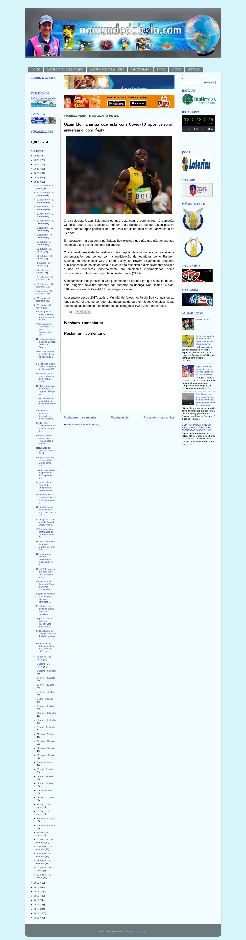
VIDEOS (176, 69)
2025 (37, 160)
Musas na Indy (203, 319)
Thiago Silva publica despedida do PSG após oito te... (46, 474)
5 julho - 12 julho (45, 699)
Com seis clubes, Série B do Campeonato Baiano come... (44, 486)
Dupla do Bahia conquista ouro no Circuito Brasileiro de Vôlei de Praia (204, 370)
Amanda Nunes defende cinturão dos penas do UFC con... (45, 647)
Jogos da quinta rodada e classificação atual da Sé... (44, 622)
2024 (37, 164)
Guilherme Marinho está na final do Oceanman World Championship (205, 340)
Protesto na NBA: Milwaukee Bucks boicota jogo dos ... (46, 498)
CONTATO (194, 69)
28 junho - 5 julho (45, 706)
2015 (37, 900)
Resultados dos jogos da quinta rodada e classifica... (45, 610)
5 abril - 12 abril (44, 790)
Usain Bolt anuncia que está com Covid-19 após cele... (45, 573)
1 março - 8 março (46, 825)
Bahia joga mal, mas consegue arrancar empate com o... (45, 315)
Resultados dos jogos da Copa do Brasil (46, 450)
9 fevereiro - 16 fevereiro (44, 848)
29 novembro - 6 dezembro (44, 215)
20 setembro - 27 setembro (45, 278)
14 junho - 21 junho (46, 720)
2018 (37, 887)
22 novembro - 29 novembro (45, 222)
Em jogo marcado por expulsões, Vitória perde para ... (45, 461)
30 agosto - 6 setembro (43, 299)
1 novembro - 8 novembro (44, 236)
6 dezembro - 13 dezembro (44, 208)
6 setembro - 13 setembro (44, 292)
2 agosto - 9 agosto (46, 671)
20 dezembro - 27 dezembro (45, 194)
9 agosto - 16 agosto (43, 665)
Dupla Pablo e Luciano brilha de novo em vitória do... (46, 427)
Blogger (143, 931)
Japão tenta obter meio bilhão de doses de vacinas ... (46, 402)
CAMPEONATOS (141, 69)
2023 (37, 169)
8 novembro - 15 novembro (44, 229)
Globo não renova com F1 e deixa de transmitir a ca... (45, 355)
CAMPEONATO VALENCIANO (64, 69)
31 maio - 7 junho (45, 734)
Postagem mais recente (80, 417)
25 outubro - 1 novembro (43, 243)
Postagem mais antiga (159, 417)
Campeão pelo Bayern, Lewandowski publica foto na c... (44, 559)
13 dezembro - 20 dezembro (45, 201)
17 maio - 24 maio (46, 748)
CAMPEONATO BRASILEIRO (106, 69)
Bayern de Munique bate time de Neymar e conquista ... (45, 597)
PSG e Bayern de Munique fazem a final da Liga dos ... (46, 635)
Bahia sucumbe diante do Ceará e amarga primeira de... (45, 585)
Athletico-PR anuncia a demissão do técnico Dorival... (45, 414)
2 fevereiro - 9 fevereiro (43, 854)
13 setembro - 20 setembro (45, 285)
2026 (37, 155)
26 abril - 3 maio (45, 769)
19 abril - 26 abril (45, 776)
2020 (37, 182)
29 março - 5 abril (45, 797)
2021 (37, 177)
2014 (37, 904)
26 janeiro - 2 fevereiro (43, 862)
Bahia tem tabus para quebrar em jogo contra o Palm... (45, 377)
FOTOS (161, 69)
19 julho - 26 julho (45, 685)
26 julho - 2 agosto (46, 678)
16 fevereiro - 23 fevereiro (44, 840)
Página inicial (120, 417)
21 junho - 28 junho (46, 713)
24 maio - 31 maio (46, 741)
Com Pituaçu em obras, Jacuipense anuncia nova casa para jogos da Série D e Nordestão (205, 399)
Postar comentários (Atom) (85, 424)
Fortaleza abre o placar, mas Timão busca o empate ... (44, 439)
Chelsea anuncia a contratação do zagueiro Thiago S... (45, 390)
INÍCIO (35, 69)
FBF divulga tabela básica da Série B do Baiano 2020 (46, 366)
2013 (37, 909)
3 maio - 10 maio (45, 762)
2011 (37, 918)
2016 (37, 896)
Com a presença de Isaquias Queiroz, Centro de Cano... (46, 343)
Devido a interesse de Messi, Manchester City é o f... (45, 545)
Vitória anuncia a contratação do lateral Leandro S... (44, 533)
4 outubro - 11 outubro (43, 264)
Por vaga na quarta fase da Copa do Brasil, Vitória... (45, 522)
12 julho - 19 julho (45, 692)
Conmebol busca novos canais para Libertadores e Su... (46, 511)
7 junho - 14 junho (46, 727)
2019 (37, 883)
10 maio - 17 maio (46, 755)
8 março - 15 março (46, 818)
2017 (37, 891)
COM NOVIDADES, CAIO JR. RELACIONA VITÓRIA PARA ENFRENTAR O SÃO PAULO (197, 427)
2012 (37, 913)
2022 (37, 173)
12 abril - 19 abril (45, 783)
